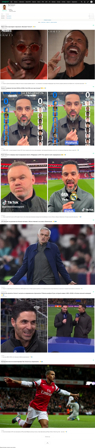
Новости (48, 22)
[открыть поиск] (81, 1)
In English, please (4, 28)
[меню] (11, 2)
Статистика (43, 22)
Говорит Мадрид (4, 156)
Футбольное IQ (3, 363)
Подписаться (4, 10)
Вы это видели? (4, 223)
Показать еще (47, 436)
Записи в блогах (53, 22)
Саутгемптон (8, 17)
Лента (39, 22)
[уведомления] (84, 1)
